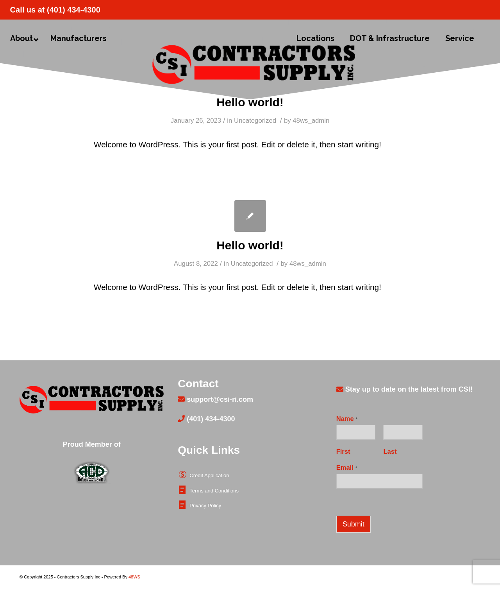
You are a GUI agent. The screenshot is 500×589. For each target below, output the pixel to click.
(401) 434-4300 (210, 419)
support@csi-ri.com (219, 399)
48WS (134, 577)
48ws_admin (311, 120)
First (343, 451)
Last (389, 451)
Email (346, 467)
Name (347, 419)
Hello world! (250, 102)
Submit (353, 524)
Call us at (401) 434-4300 (55, 9)
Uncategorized (255, 120)
